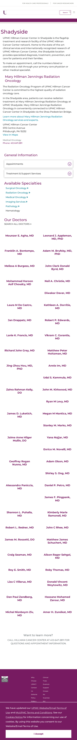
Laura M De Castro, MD (19, 307)
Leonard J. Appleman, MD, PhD (57, 237)
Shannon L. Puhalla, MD (19, 514)
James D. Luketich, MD (19, 415)
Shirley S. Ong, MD (57, 473)
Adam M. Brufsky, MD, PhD (57, 253)
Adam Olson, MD (57, 461)
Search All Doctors (20, 224)
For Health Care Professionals (35, 3)
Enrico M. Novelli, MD (57, 449)
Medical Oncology (16, 197)
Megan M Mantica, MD (57, 413)
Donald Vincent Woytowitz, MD (57, 584)
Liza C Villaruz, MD (19, 582)
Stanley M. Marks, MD (57, 425)
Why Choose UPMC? (33, 681)
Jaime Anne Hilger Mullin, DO (19, 439)
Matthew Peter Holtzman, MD (57, 352)
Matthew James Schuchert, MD (57, 541)
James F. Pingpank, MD (57, 499)
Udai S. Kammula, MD (57, 378)
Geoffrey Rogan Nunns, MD (19, 463)
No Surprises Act (46, 698)
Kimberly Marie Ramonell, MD (57, 514)
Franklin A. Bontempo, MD (19, 253)
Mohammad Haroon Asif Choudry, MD (19, 283)
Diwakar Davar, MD (57, 293)
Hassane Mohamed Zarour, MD (57, 599)
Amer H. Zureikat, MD (57, 612)
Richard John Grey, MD (20, 350)
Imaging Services (15, 202)
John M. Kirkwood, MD (57, 389)
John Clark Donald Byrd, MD (57, 268)
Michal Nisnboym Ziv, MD (20, 614)
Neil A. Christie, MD (57, 281)
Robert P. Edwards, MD (57, 322)
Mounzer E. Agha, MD (19, 236)
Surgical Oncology (16, 188)
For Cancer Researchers (63, 3)
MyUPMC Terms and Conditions (34, 712)
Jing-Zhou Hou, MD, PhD (19, 367)
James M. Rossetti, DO (19, 539)
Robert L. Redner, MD (20, 528)
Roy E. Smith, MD (19, 570)
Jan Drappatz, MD (19, 320)
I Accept (38, 733)
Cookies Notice (14, 717)
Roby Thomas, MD (57, 570)
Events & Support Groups (46, 688)
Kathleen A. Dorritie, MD (57, 307)
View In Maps (10, 134)
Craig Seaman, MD (19, 555)
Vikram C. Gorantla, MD (57, 337)
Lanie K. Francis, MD (19, 335)
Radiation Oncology (17, 192)
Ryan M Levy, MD (57, 401)
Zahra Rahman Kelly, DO (19, 391)
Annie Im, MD (57, 366)
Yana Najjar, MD (57, 437)
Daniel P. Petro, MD (57, 485)
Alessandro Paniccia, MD (19, 487)
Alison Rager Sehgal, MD (57, 556)
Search (65, 12)
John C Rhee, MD (57, 528)
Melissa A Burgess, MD (20, 266)
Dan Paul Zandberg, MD (19, 599)
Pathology (12, 206)
